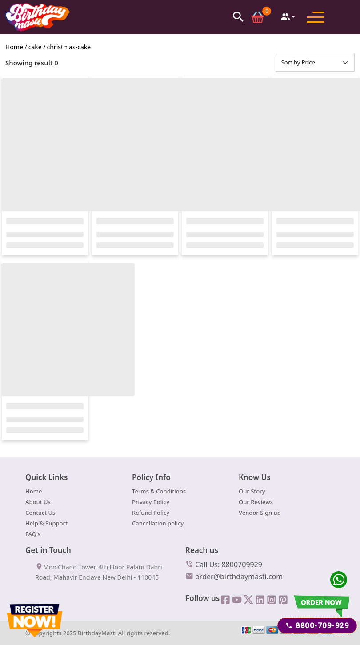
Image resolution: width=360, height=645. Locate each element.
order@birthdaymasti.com (234, 578)
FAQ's (32, 536)
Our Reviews (256, 504)
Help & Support (46, 525)
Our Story (252, 493)
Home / (16, 48)
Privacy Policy (150, 504)
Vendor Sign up (260, 514)
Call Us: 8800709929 (223, 566)
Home (33, 493)
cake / (37, 48)
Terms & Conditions (159, 493)
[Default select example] (315, 64)
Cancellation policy (158, 525)
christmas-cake (69, 48)
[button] (238, 16)
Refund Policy (150, 514)
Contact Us (40, 514)
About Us (38, 504)
